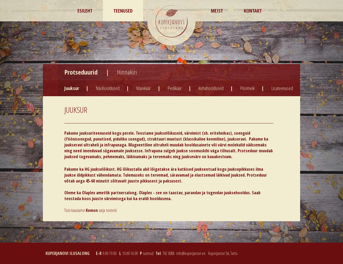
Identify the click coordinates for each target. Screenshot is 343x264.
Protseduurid (81, 72)
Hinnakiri (127, 72)
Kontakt (253, 10)
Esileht (84, 10)
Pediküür (175, 88)
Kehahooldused (211, 88)
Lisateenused (282, 88)
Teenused (123, 10)
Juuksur (71, 88)
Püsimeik (247, 88)
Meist (217, 10)
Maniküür (143, 88)
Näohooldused (108, 88)
